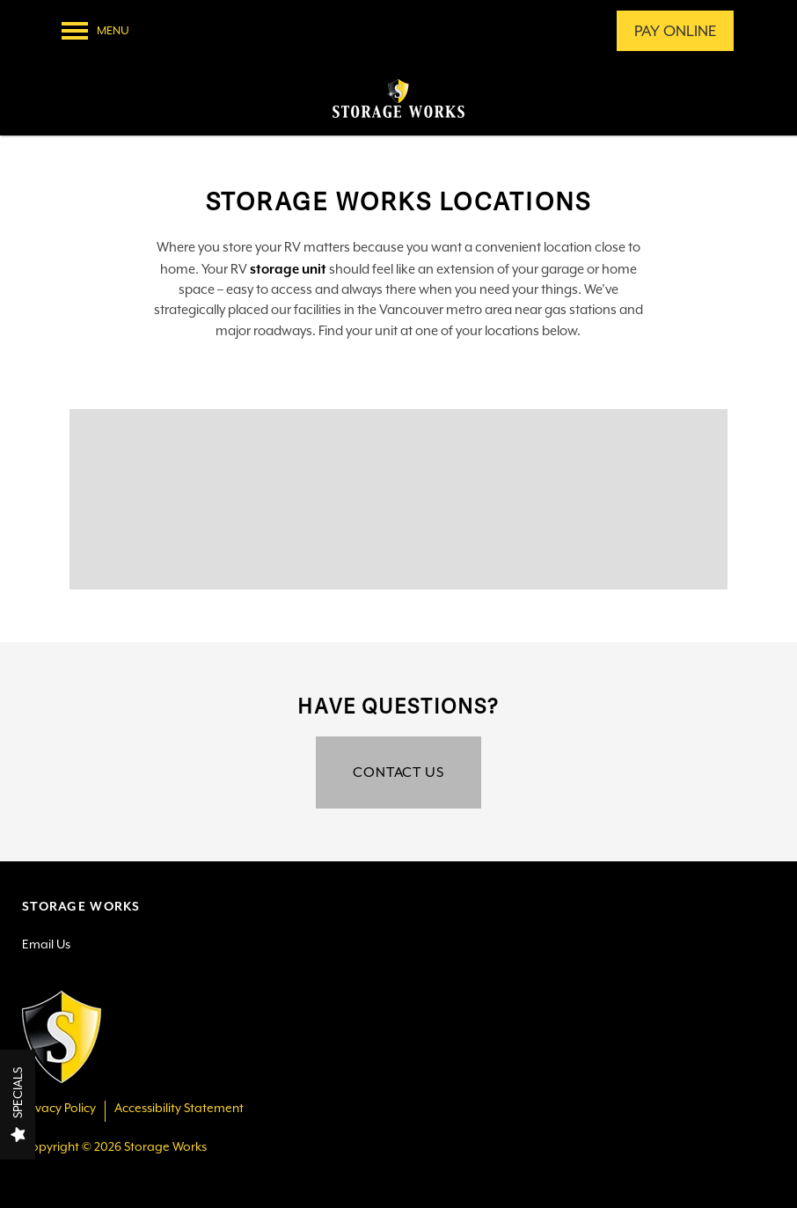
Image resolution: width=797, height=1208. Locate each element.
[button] (675, 31)
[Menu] (95, 31)
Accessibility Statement (179, 1108)
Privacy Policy (59, 1108)
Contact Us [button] (398, 772)
